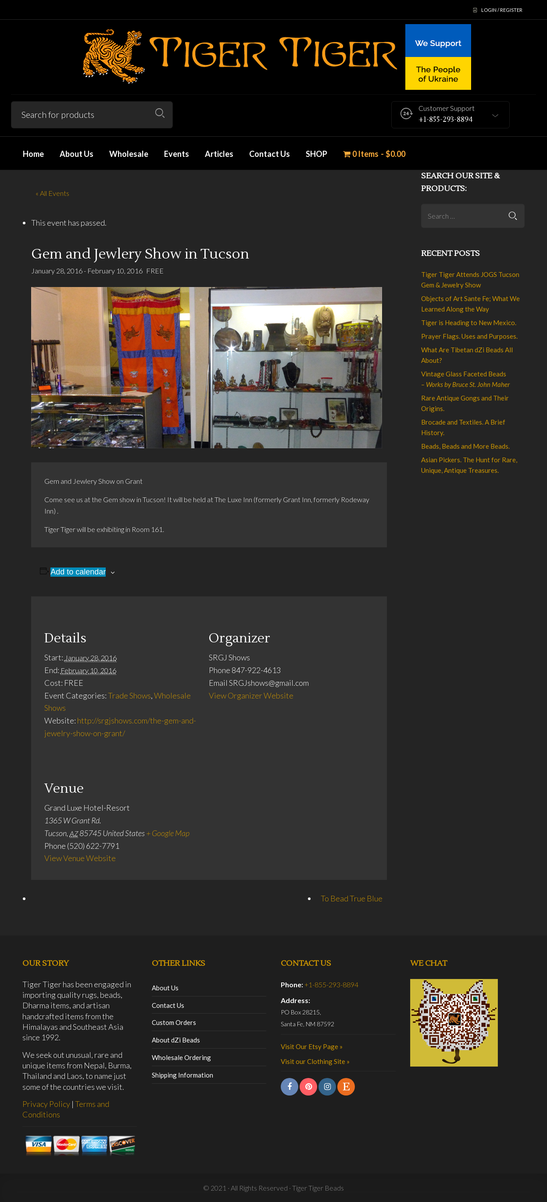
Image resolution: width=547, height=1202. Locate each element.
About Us (165, 988)
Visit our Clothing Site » (315, 1061)
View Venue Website (80, 858)
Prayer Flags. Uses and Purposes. (469, 336)
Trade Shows (129, 695)
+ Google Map (167, 833)
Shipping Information (182, 1075)
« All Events (52, 193)
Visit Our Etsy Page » (312, 1046)
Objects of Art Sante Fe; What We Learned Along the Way (470, 303)
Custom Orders (174, 1022)
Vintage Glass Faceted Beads (465, 379)
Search (160, 113)
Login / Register (501, 10)
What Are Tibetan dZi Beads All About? (467, 355)
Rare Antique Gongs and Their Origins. (465, 403)
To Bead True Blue (352, 898)
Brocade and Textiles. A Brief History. (463, 427)
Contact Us (168, 1005)
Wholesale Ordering (181, 1057)
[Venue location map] (327, 820)
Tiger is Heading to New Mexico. (468, 322)
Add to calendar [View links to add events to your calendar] (78, 571)
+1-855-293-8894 (331, 984)
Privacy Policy (46, 1104)
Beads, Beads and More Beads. (465, 446)
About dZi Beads (176, 1040)
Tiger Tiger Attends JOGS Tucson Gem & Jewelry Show (470, 279)
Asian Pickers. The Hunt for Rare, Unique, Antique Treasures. (469, 465)
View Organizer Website (251, 695)
